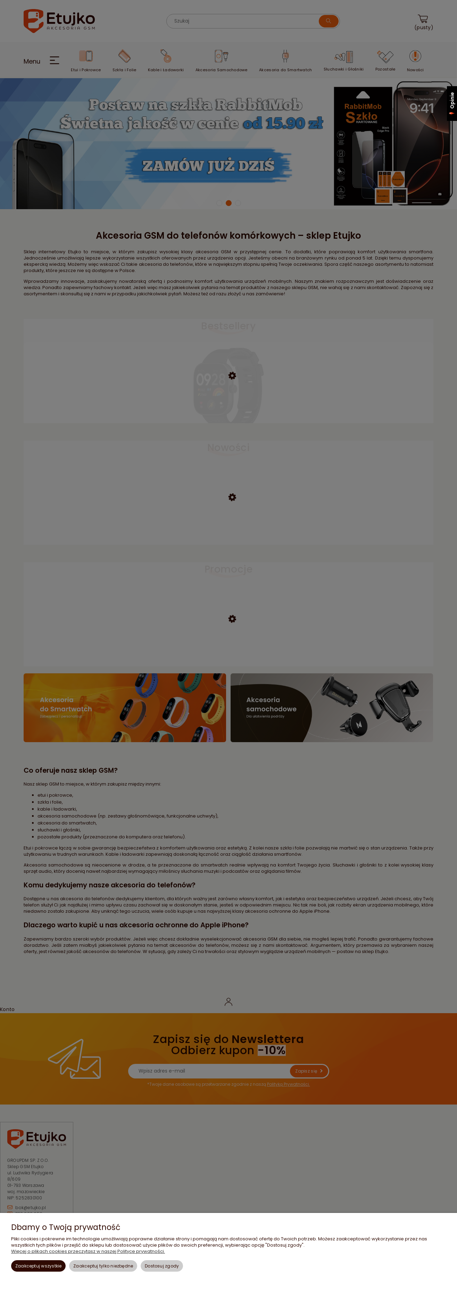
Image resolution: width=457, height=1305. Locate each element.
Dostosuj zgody (162, 1266)
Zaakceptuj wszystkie (38, 1266)
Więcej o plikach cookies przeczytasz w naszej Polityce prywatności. (88, 1251)
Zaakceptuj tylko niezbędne (103, 1266)
